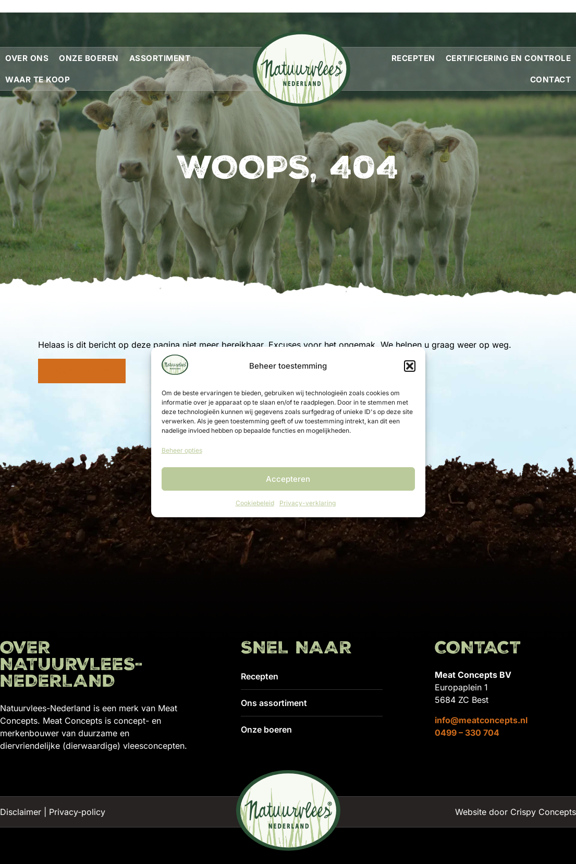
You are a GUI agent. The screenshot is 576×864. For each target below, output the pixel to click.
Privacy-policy (77, 812)
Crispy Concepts (543, 812)
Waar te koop (37, 79)
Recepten (413, 58)
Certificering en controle (508, 58)
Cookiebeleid (255, 503)
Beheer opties (182, 450)
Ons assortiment (274, 703)
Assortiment (160, 58)
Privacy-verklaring (307, 503)
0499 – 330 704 (467, 732)
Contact (550, 79)
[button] (410, 366)
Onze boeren (89, 58)
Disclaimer (20, 812)
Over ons (26, 58)
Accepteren (288, 479)
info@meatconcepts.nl (481, 720)
